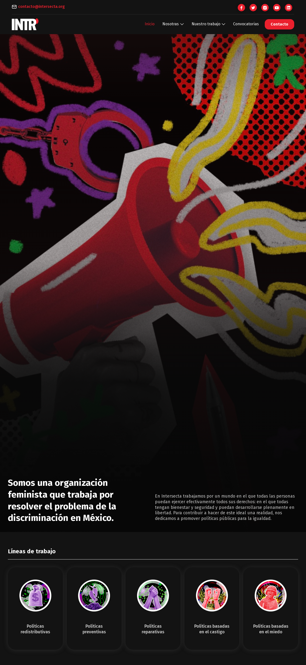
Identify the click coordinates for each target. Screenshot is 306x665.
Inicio (149, 24)
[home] (25, 24)
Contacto (279, 24)
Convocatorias (246, 24)
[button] (173, 24)
